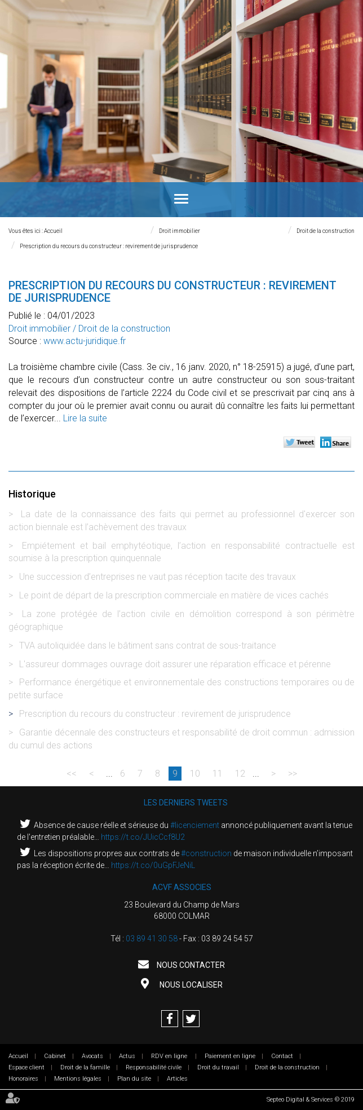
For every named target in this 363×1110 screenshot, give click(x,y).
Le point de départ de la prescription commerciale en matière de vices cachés (174, 595)
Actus (127, 1056)
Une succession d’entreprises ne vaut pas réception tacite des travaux (157, 576)
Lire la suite (85, 418)
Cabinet (55, 1056)
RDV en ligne (170, 1056)
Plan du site (134, 1078)
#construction (206, 853)
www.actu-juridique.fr (84, 341)
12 (240, 773)
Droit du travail (218, 1067)
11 (218, 773)
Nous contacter (190, 965)
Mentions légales (77, 1078)
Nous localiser (190, 984)
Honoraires (23, 1078)
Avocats (92, 1056)
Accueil (53, 231)
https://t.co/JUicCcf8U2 (143, 837)
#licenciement (194, 825)
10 (195, 773)
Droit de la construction (325, 231)
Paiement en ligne (230, 1056)
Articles (177, 1078)
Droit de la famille (85, 1067)
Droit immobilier (179, 231)
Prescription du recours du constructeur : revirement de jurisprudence (109, 246)
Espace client (26, 1067)
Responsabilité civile (154, 1067)
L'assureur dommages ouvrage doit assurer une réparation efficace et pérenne (175, 664)
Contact (282, 1056)
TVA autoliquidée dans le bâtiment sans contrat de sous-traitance (147, 645)
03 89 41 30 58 (152, 938)
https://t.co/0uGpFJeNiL (153, 865)
